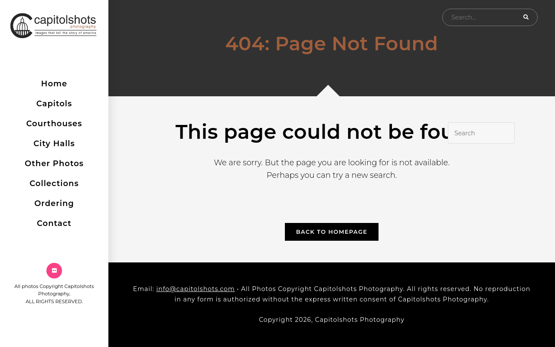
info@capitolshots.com (195, 289)
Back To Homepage (332, 231)
